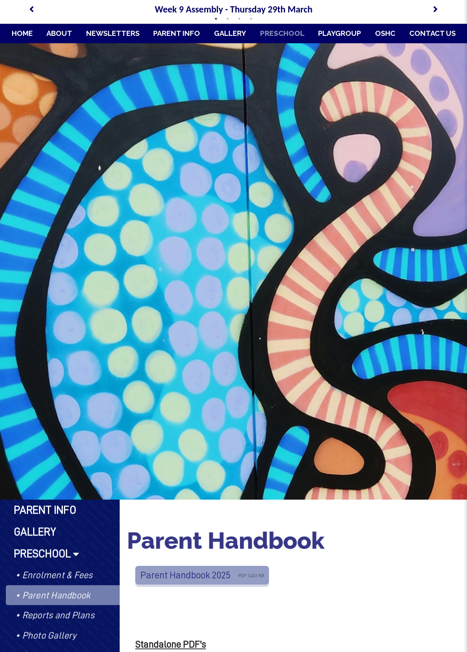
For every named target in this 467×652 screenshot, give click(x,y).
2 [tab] (228, 19)
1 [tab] (216, 19)
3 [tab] (239, 19)
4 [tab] (251, 19)
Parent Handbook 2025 (202, 575)
